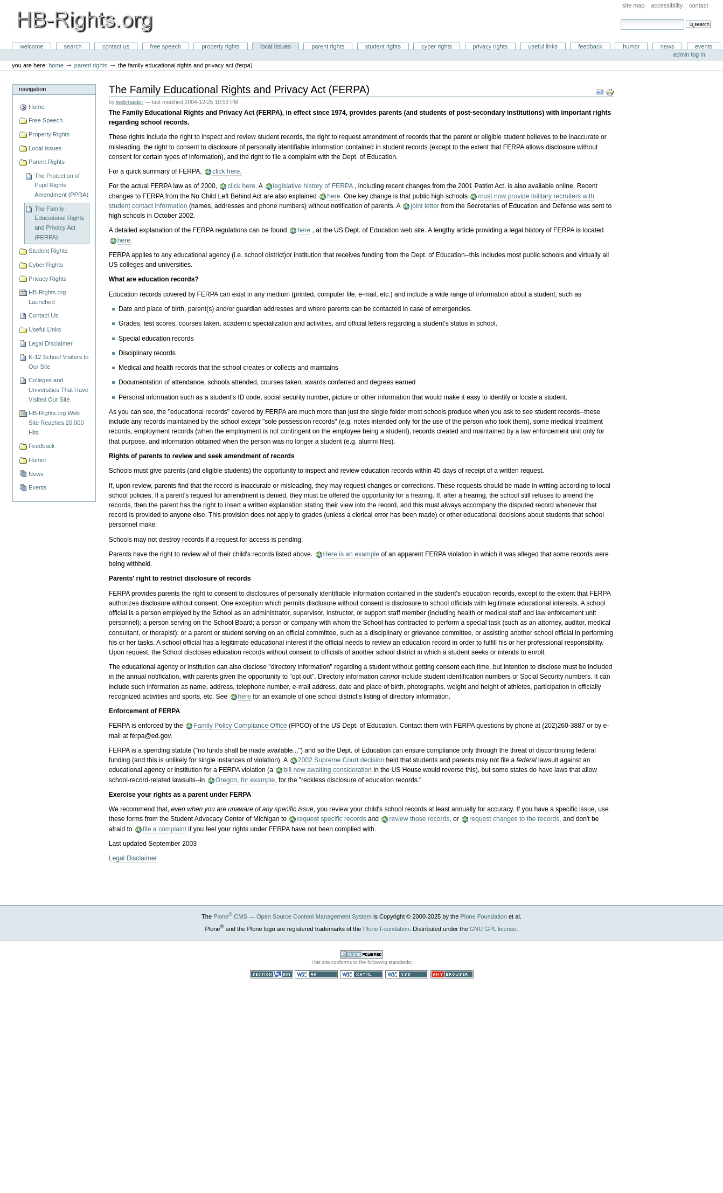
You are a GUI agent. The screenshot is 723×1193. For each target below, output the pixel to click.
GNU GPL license (493, 929)
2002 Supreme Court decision (341, 760)
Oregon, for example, (246, 780)
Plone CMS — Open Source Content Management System (292, 916)
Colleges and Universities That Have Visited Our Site (58, 389)
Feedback (590, 46)
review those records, (420, 819)
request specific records (331, 819)
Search (73, 46)
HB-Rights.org (85, 21)
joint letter (425, 206)
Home (56, 65)
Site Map (633, 5)
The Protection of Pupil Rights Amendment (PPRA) (61, 185)
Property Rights (220, 46)
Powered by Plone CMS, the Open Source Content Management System (361, 954)
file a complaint (164, 829)
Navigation (32, 89)
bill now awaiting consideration (327, 770)
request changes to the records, (515, 819)
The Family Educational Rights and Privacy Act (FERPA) (59, 222)
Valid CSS (406, 974)
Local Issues (275, 46)
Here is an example (351, 554)
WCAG (316, 974)
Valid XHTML (361, 974)
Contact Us (115, 46)
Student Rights (383, 46)
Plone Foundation (483, 916)
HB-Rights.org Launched (47, 297)
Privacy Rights (490, 46)
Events (704, 46)
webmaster (129, 102)
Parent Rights (327, 46)
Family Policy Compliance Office (240, 725)
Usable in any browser (452, 974)
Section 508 (271, 974)
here (303, 230)
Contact (698, 5)
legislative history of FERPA (313, 186)
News (668, 46)
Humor (631, 46)
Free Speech (165, 46)
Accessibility (667, 5)
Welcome (32, 46)
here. (334, 196)
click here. (227, 171)
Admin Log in (689, 54)
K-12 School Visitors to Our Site (58, 362)
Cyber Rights (436, 46)
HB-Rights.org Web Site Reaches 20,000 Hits (56, 422)
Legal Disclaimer (51, 343)
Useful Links (543, 46)
